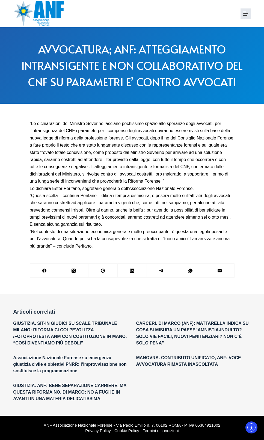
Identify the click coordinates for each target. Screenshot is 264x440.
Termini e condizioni (161, 430)
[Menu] (246, 13)
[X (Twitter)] (73, 271)
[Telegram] (161, 271)
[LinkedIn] (132, 271)
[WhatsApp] (190, 271)
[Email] (220, 271)
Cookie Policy (126, 430)
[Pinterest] (103, 271)
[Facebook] (44, 271)
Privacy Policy (98, 430)
